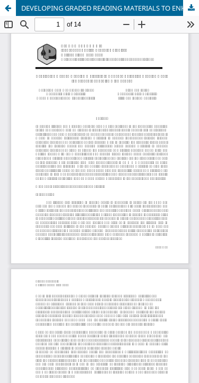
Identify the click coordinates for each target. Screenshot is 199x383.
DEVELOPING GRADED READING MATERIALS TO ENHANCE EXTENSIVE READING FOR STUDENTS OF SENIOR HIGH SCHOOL (110, 8)
